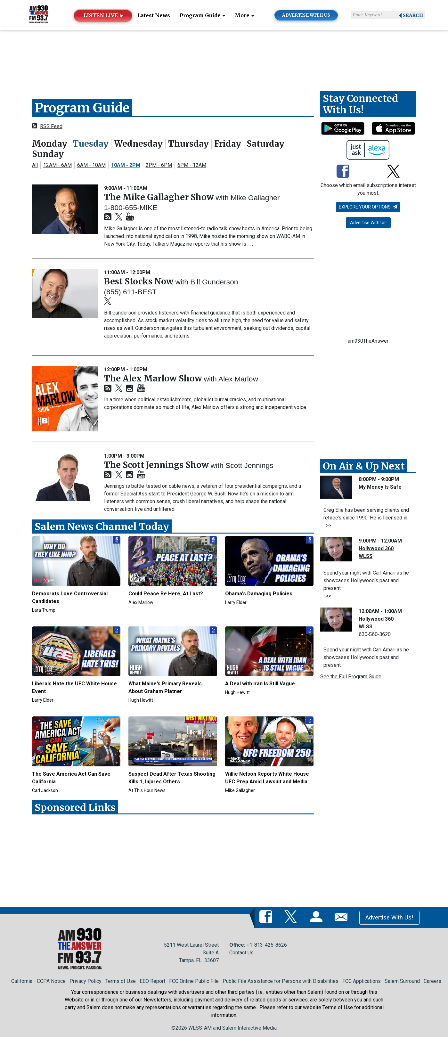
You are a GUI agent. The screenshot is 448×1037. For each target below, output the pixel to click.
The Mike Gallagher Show (160, 197)
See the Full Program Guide (350, 677)
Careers (432, 981)
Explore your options (368, 206)
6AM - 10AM (91, 165)
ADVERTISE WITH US (306, 15)
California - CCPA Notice (38, 981)
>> (327, 525)
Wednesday (138, 144)
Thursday (188, 144)
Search (413, 15)
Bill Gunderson (214, 282)
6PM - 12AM (191, 165)
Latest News (153, 15)
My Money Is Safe (380, 487)
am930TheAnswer (368, 341)
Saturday (265, 144)
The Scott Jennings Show (157, 465)
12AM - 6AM (57, 165)
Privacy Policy (85, 981)
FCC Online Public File (194, 981)
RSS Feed (51, 126)
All (35, 165)
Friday (227, 144)
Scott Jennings (249, 465)
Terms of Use (120, 981)
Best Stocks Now (139, 281)
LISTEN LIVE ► (104, 15)
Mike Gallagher (255, 197)
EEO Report (152, 981)
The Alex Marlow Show (154, 378)
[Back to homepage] (39, 15)
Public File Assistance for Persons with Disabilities (280, 981)
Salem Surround (402, 981)
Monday (49, 144)
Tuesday (91, 144)
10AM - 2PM (125, 165)
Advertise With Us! (368, 222)
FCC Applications (361, 981)
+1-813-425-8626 (267, 945)
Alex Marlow (238, 379)
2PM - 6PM (159, 165)
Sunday (48, 154)
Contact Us (241, 953)
